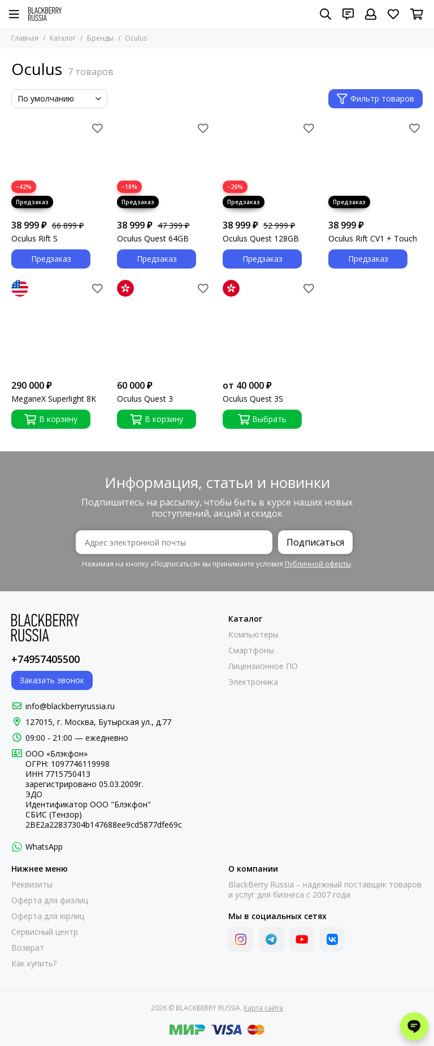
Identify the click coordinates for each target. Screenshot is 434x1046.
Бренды (100, 38)
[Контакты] (348, 14)
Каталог (63, 38)
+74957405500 (45, 659)
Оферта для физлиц (49, 900)
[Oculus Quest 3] (164, 327)
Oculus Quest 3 (145, 399)
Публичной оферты (318, 564)
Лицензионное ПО (263, 666)
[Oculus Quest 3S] (270, 327)
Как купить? (34, 964)
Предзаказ (51, 258)
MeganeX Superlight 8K (53, 399)
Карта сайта (263, 1008)
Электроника (253, 682)
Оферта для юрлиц (47, 916)
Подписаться (315, 542)
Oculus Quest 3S (253, 399)
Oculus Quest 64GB (153, 239)
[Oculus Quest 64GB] (164, 167)
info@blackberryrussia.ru (70, 706)
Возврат (27, 948)
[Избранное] (393, 14)
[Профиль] (370, 14)
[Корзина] (417, 14)
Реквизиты (32, 885)
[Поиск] (325, 14)
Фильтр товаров (375, 98)
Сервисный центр (44, 932)
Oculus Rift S (34, 239)
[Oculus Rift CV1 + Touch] (375, 167)
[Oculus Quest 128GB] (270, 167)
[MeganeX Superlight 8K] (58, 327)
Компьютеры (253, 635)
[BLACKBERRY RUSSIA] (45, 14)
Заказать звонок (52, 680)
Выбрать (262, 419)
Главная (24, 38)
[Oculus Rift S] (58, 167)
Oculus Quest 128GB (261, 239)
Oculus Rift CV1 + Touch (372, 239)
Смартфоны (251, 650)
